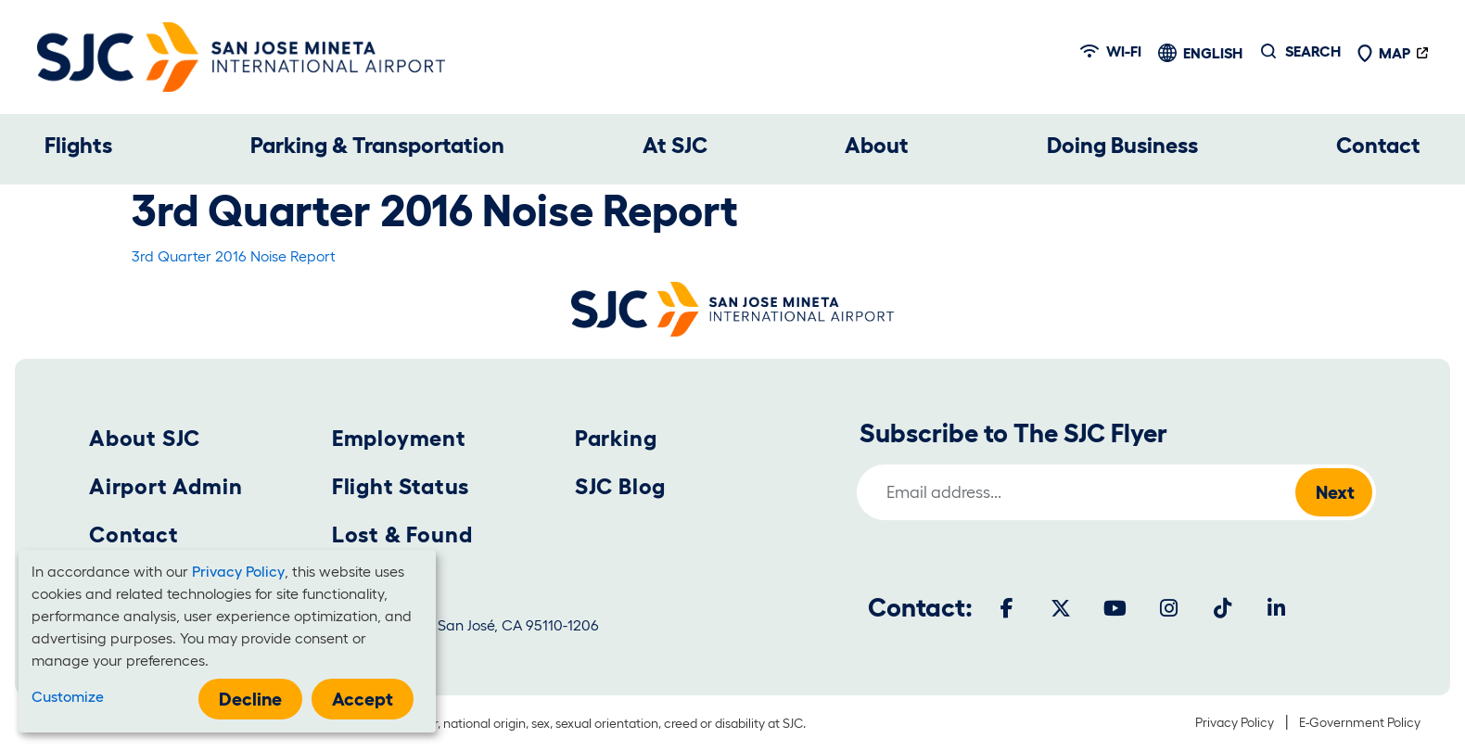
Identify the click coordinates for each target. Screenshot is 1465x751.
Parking (616, 438)
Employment (399, 438)
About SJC (144, 438)
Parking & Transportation (377, 145)
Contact (1378, 145)
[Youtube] (1114, 608)
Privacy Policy (1234, 722)
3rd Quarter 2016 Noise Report (234, 256)
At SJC (675, 145)
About (877, 145)
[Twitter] (1060, 608)
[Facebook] (1006, 608)
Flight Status (400, 486)
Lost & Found (402, 534)
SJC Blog (620, 486)
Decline (250, 699)
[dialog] (227, 641)
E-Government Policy (1359, 722)
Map (1383, 53)
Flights (78, 145)
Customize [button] (68, 696)
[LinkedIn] (1275, 608)
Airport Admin (165, 486)
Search (1313, 51)
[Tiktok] (1222, 608)
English (1212, 53)
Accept (362, 699)
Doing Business (1122, 145)
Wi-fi (1110, 51)
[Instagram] (1168, 608)
